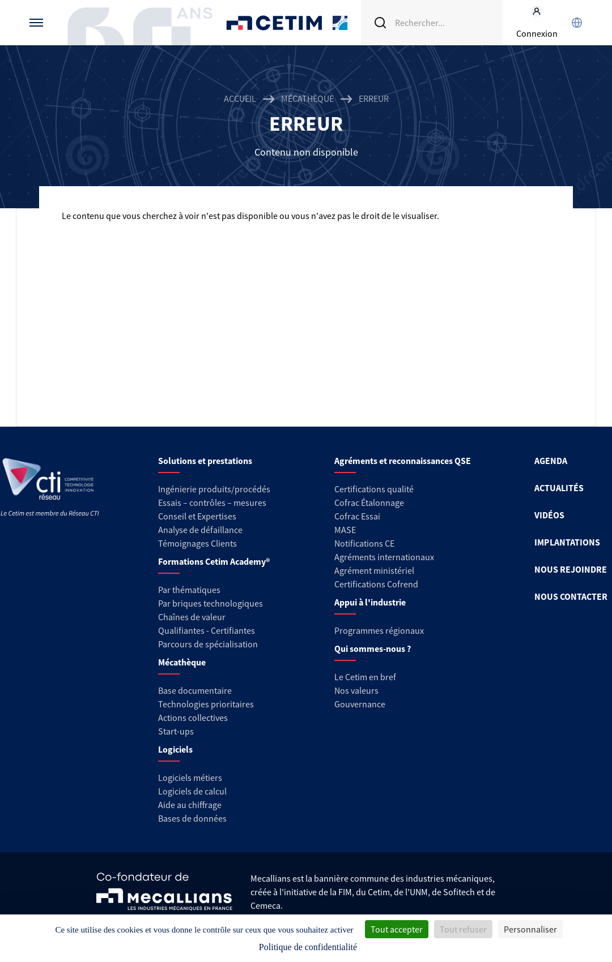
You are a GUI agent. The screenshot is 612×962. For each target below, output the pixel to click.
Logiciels (175, 749)
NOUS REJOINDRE (570, 569)
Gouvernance (359, 704)
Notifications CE (364, 543)
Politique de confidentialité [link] (308, 947)
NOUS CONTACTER (570, 596)
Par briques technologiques (210, 603)
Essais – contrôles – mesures (212, 502)
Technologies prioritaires (206, 704)
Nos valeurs (356, 690)
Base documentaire (195, 690)
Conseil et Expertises (197, 516)
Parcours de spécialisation (208, 644)
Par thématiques (189, 589)
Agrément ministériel (374, 570)
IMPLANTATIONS (567, 542)
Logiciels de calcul (192, 791)
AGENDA (550, 460)
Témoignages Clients (197, 543)
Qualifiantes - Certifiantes (206, 630)
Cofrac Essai (357, 516)
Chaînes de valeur (192, 616)
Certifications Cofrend (376, 584)
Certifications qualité (374, 489)
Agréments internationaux (384, 556)
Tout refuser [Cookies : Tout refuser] (463, 929)
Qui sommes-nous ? (372, 648)
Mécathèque (307, 98)
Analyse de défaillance (200, 529)
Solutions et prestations (205, 460)
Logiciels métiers (190, 777)
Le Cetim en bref (365, 676)
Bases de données (192, 818)
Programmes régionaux (379, 630)
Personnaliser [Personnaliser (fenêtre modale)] (530, 929)
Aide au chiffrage (190, 804)
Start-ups (176, 731)
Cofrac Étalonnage (369, 502)
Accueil (240, 98)
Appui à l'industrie (370, 602)
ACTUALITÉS (559, 487)
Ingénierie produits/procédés (214, 489)
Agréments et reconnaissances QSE (402, 460)
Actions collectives (193, 717)
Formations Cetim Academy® (214, 561)
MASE (345, 529)
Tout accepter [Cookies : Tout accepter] (397, 929)
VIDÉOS (549, 515)
